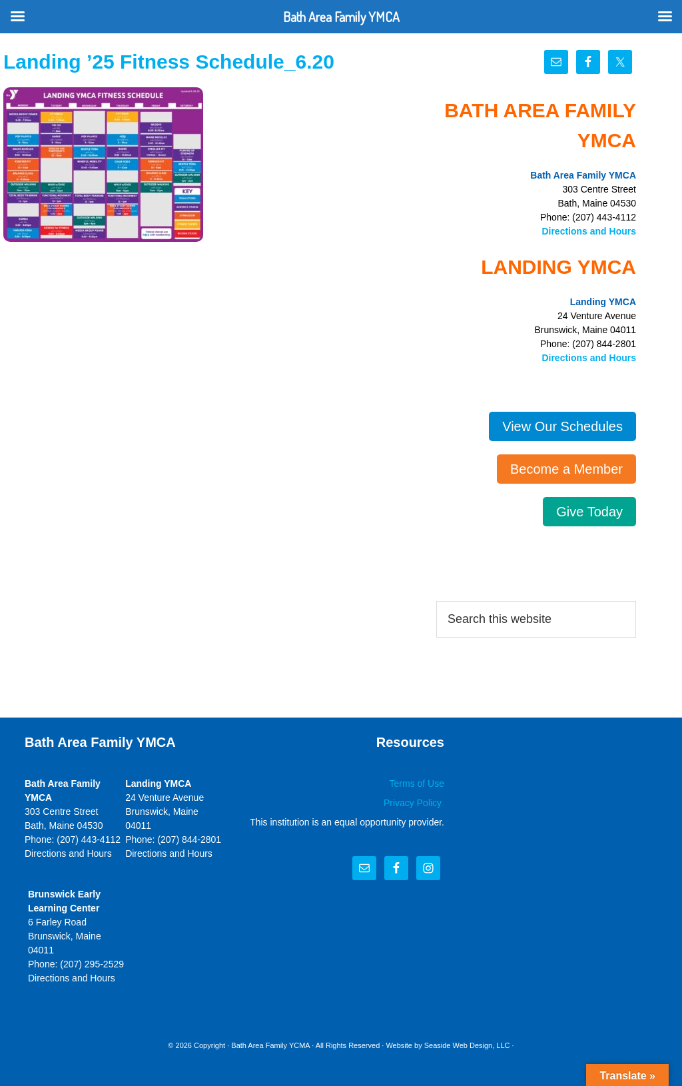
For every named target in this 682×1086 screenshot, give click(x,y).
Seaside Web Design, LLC (467, 1045)
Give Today (589, 511)
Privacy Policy (414, 803)
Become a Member (566, 469)
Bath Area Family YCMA (270, 1045)
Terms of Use (417, 783)
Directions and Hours (588, 231)
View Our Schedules (562, 426)
